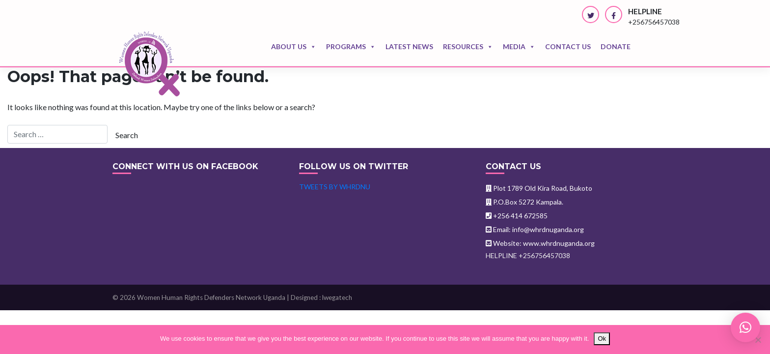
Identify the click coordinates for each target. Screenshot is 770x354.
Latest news (409, 46)
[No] (758, 340)
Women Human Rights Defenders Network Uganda (211, 297)
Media (519, 47)
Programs (351, 47)
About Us (293, 47)
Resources (468, 47)
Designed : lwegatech (321, 297)
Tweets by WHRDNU (334, 186)
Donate (616, 46)
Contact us (568, 46)
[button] (745, 327)
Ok (602, 338)
